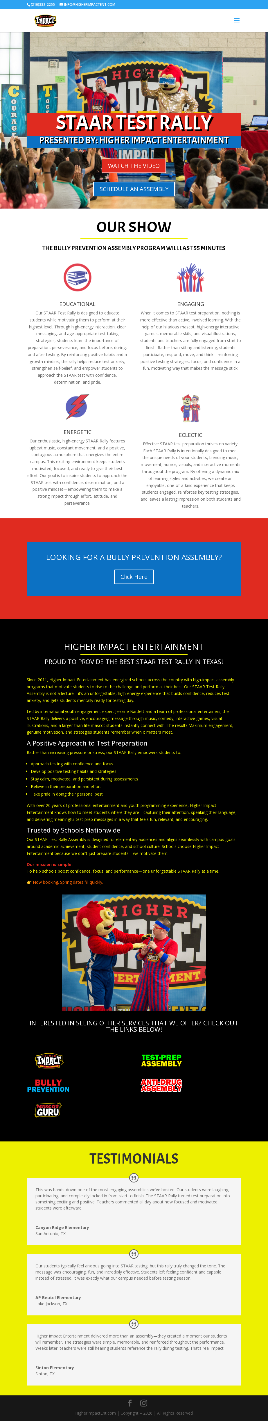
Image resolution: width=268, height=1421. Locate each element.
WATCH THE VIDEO (134, 166)
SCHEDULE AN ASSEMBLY (134, 189)
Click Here (134, 577)
